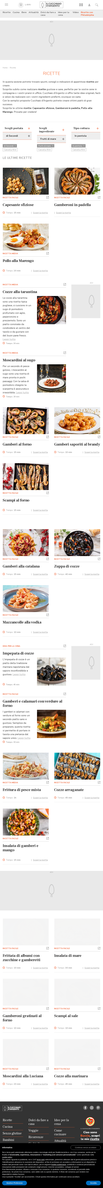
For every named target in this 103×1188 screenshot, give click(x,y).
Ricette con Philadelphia (87, 14)
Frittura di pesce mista (22, 789)
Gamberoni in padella (72, 204)
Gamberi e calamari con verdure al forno (32, 703)
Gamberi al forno (17, 444)
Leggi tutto (9, 339)
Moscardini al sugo (19, 360)
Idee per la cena (63, 14)
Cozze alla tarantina (20, 291)
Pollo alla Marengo (18, 260)
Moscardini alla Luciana (23, 1076)
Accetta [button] (93, 1183)
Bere (24, 12)
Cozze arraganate (69, 789)
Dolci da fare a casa (48, 14)
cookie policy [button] (7, 1157)
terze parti (41, 1160)
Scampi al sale (66, 1015)
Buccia (85, 1136)
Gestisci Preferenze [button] (14, 1183)
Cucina (16, 12)
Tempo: (13, 212)
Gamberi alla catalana (21, 566)
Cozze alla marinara (71, 1076)
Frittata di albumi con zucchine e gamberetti (21, 957)
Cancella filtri (10, 149)
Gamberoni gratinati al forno (22, 1018)
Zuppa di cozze (66, 566)
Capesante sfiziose (18, 204)
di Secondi (10, 145)
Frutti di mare (45, 145)
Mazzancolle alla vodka (22, 622)
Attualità (33, 12)
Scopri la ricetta (40, 212)
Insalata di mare (67, 955)
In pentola (78, 145)
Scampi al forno (16, 500)
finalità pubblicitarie (58, 1165)
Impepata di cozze (18, 653)
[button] (47, 197)
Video (76, 12)
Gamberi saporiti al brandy (77, 444)
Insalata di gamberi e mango (20, 847)
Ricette (7, 12)
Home (5, 67)
